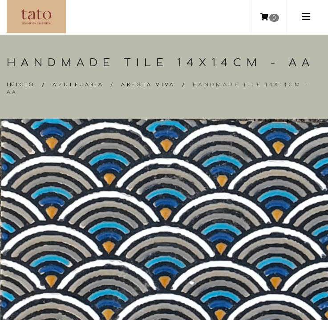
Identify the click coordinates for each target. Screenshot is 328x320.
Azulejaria (78, 85)
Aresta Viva (148, 85)
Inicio (21, 85)
